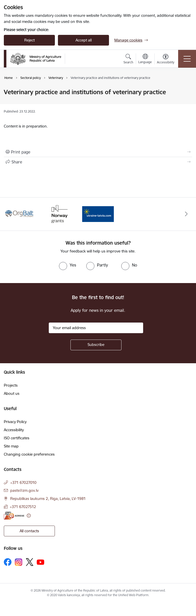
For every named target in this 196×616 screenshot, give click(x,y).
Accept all (84, 40)
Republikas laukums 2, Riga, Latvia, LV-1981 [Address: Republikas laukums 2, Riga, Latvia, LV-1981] (48, 498)
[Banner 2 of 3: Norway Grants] (59, 213)
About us (11, 393)
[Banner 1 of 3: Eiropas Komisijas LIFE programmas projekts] (19, 213)
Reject (29, 40)
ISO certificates (16, 438)
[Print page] (98, 152)
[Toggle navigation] (187, 59)
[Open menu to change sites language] (145, 59)
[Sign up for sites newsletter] (95, 345)
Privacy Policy (15, 421)
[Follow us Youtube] (40, 562)
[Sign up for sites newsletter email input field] (96, 328)
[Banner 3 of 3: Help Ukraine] (98, 213)
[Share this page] (98, 162)
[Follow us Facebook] (7, 562)
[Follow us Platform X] (29, 562)
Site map (11, 446)
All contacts (29, 530)
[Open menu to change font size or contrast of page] (165, 59)
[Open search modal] (128, 59)
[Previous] (10, 214)
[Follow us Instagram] (18, 562)
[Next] (186, 214)
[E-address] (14, 515)
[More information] (29, 515)
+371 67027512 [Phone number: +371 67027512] (23, 506)
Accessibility (14, 429)
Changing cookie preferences (29, 454)
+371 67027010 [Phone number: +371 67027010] (23, 482)
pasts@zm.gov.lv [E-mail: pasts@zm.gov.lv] (24, 490)
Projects (11, 385)
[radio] (67, 265)
